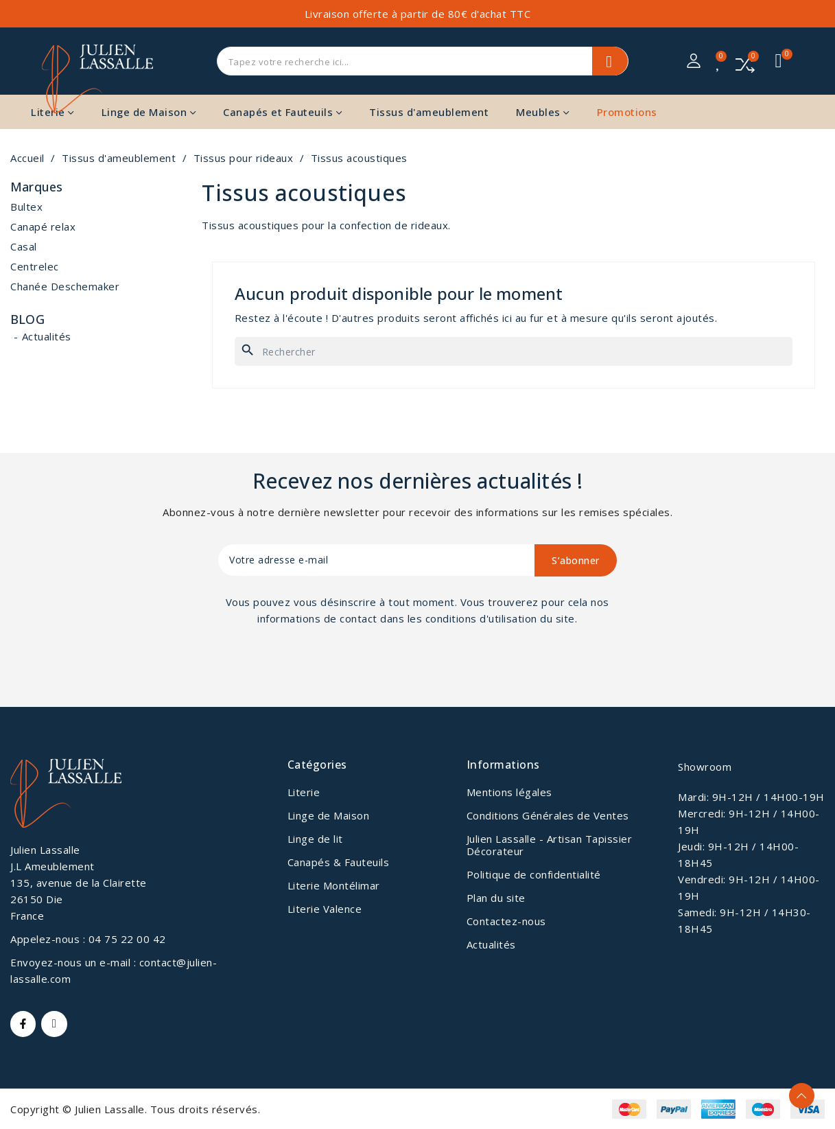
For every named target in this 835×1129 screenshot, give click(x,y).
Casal (23, 246)
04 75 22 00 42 (127, 939)
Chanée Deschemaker (64, 286)
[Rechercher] (513, 351)
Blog (27, 319)
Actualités (46, 336)
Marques (36, 187)
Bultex (26, 206)
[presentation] (332, 664)
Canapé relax (42, 226)
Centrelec (34, 266)
